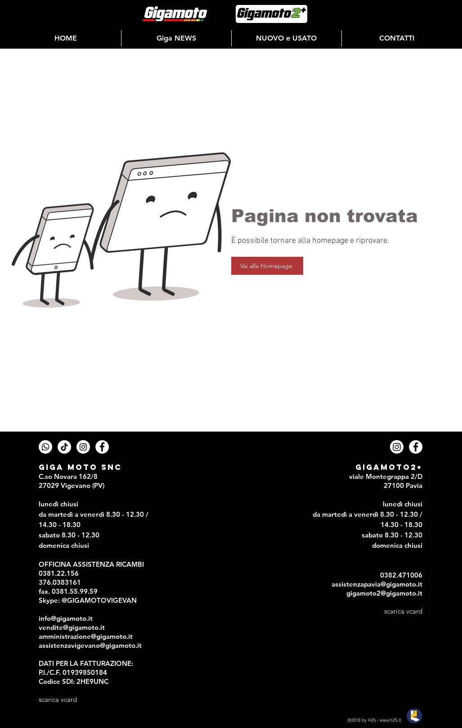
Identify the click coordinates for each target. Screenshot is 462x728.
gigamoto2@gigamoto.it (384, 593)
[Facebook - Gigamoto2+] (415, 447)
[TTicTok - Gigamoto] (64, 447)
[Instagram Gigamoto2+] (397, 447)
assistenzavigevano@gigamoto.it (90, 645)
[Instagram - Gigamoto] (83, 447)
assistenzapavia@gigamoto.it (377, 584)
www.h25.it (390, 720)
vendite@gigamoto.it (72, 627)
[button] (176, 38)
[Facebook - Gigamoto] (102, 447)
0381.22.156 (59, 573)
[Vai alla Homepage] (267, 266)
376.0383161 (60, 582)
